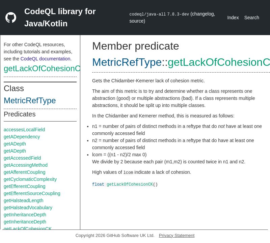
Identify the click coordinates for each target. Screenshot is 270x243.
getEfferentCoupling (25, 186)
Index (233, 17)
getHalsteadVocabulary (28, 207)
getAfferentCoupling (25, 172)
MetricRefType (30, 100)
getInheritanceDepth (25, 214)
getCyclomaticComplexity (30, 179)
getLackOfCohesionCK (45, 68)
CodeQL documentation (45, 58)
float (98, 184)
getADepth (15, 143)
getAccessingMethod (26, 165)
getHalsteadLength (24, 200)
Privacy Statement (177, 235)
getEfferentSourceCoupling (32, 193)
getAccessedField (22, 158)
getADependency (22, 136)
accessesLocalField (24, 129)
